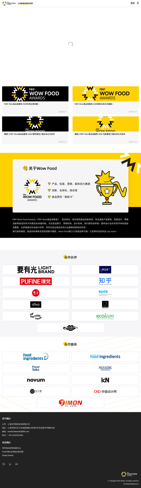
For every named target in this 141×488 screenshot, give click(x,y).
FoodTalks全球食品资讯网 (12, 452)
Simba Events (7, 455)
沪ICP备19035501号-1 (131, 484)
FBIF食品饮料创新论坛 (11, 448)
